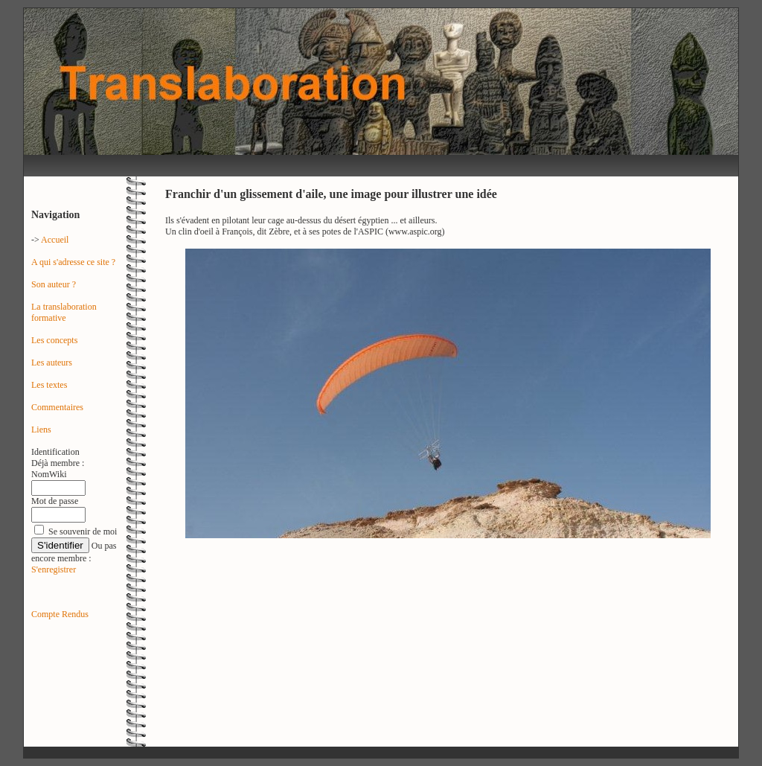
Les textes (49, 385)
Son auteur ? (53, 284)
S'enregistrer (53, 569)
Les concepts (54, 340)
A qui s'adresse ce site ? (73, 262)
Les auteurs (51, 362)
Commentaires (57, 407)
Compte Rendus (60, 614)
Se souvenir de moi (82, 531)
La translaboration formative (64, 312)
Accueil (54, 239)
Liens (41, 429)
